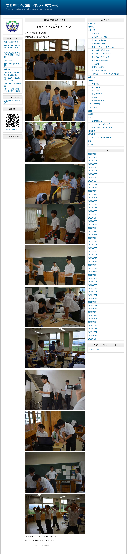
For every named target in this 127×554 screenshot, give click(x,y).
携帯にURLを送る (13, 129)
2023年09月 (93, 160)
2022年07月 (93, 207)
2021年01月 (93, 268)
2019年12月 (93, 312)
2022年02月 (93, 224)
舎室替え (93, 97)
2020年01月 (93, 308)
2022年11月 (93, 194)
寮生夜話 (93, 84)
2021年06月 (93, 251)
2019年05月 (93, 335)
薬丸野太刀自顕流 (97, 40)
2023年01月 (93, 187)
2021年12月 (93, 231)
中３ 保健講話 (10, 60)
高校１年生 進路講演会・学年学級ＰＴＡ (12, 47)
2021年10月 (93, 238)
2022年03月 (93, 221)
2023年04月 (93, 177)
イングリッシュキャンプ (99, 53)
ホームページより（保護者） (99, 124)
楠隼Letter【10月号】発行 (12, 64)
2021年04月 (93, 258)
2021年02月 (93, 265)
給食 (90, 141)
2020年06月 (93, 291)
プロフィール (12, 136)
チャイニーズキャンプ (98, 57)
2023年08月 (93, 164)
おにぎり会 (94, 87)
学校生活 (91, 77)
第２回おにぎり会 (11, 42)
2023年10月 (93, 157)
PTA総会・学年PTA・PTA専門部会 (103, 73)
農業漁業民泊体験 (97, 43)
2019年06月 (93, 332)
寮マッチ (93, 90)
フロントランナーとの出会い (101, 47)
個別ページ (46, 545)
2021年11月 (93, 234)
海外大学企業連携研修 (98, 50)
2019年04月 (93, 339)
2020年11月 (93, 275)
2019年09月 (93, 322)
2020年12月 (93, 271)
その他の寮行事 (96, 100)
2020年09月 (93, 281)
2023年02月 (93, 184)
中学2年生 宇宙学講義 (12, 84)
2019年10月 (93, 318)
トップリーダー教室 (98, 60)
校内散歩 (91, 131)
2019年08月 (93, 325)
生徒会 (91, 117)
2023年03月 (93, 181)
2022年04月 (93, 218)
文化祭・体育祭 (32, 545)
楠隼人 (91, 26)
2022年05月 (93, 214)
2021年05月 (93, 254)
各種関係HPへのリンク (12, 101)
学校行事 (91, 30)
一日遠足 (93, 63)
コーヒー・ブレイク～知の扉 (99, 137)
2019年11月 (93, 315)
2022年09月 (93, 201)
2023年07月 (93, 167)
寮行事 (91, 80)
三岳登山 (93, 33)
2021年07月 (93, 248)
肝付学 (91, 110)
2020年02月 (93, 305)
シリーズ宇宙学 (94, 104)
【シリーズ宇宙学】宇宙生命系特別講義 (12, 90)
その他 (91, 144)
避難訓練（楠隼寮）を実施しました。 (12, 73)
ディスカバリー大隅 (98, 36)
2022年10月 (93, 197)
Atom (96, 349)
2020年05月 (93, 295)
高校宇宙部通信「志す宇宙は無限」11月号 (12, 55)
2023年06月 (93, 170)
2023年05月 (93, 174)
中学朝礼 (7, 69)
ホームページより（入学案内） (100, 127)
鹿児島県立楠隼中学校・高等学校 (32, 5)
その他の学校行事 (97, 70)
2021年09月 (93, 241)
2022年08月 (93, 204)
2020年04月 (93, 298)
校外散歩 (91, 134)
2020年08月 (93, 285)
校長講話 (91, 23)
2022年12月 (93, 191)
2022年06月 (93, 211)
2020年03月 (93, 302)
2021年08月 (93, 244)
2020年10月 (93, 278)
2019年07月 (93, 328)
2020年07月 (93, 288)
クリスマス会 (95, 94)
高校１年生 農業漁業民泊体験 (12, 79)
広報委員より (95, 121)
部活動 (91, 114)
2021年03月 (93, 261)
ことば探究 (92, 107)
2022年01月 (93, 228)
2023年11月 (93, 154)
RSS (92, 349)
